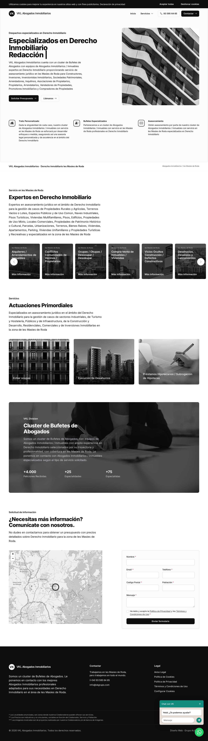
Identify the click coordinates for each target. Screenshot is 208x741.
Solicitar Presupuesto (23, 98)
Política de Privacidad (160, 611)
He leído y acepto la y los (158, 612)
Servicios (147, 13)
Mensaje (131, 595)
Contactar (190, 13)
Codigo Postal (134, 582)
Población (168, 582)
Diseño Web (176, 730)
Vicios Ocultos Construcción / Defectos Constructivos (154, 256)
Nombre (131, 556)
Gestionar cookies (190, 4)
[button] (200, 261)
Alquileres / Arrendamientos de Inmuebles (24, 255)
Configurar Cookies (164, 691)
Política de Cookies (164, 676)
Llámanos (50, 98)
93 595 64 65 (168, 13)
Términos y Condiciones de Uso (171, 686)
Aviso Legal (160, 672)
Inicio (133, 13)
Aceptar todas (167, 4)
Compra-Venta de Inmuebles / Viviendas (122, 255)
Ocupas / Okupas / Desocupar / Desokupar (90, 255)
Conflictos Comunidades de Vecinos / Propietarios (56, 256)
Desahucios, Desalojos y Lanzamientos (187, 255)
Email (129, 569)
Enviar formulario (160, 621)
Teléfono (167, 569)
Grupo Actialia (191, 730)
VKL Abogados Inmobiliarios (30, 13)
